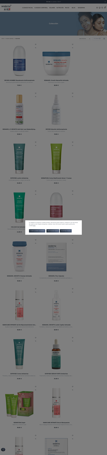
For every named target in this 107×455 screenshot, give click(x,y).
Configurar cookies (37, 231)
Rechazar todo (53, 231)
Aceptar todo (65, 231)
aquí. (34, 225)
